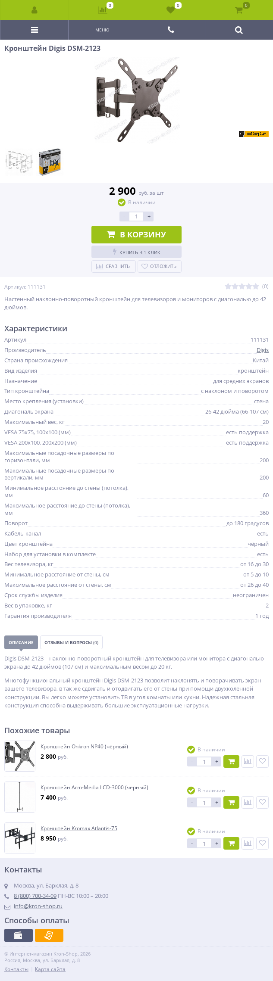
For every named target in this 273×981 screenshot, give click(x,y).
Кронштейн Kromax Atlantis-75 (79, 828)
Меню (102, 30)
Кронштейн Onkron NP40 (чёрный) (84, 746)
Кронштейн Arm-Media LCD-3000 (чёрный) (94, 787)
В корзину (136, 234)
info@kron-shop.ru (38, 906)
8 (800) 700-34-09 (35, 896)
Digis (263, 350)
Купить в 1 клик (136, 251)
